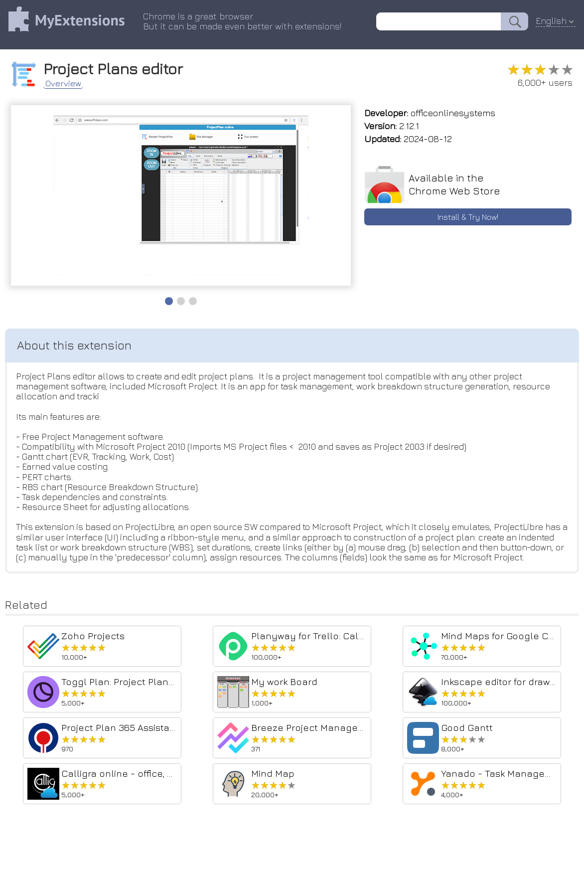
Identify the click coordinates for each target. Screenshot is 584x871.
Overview (67, 82)
